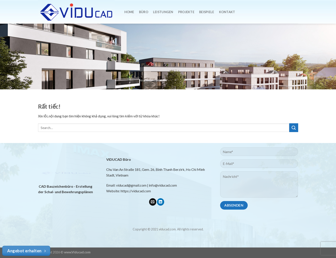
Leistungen (163, 12)
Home (129, 12)
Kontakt (227, 12)
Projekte (186, 12)
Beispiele (206, 12)
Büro (143, 12)
